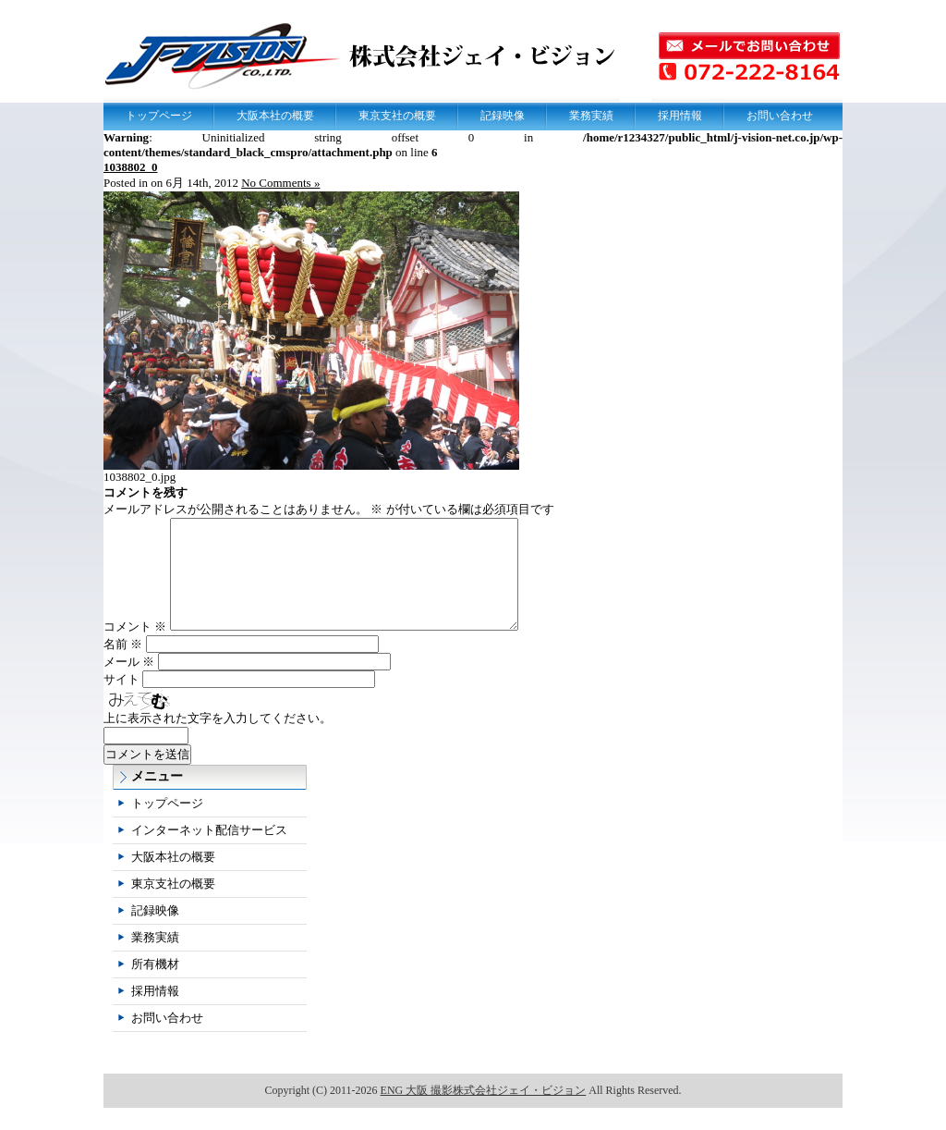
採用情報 (680, 115)
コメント (134, 649)
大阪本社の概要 (275, 115)
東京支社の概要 (397, 115)
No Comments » (280, 183)
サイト (121, 701)
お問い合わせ (779, 115)
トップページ (159, 115)
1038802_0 (130, 167)
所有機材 (155, 986)
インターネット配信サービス (209, 852)
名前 (122, 666)
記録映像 (502, 115)
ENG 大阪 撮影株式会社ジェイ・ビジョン (484, 1112)
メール (128, 684)
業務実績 (591, 115)
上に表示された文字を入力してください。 (217, 740)
